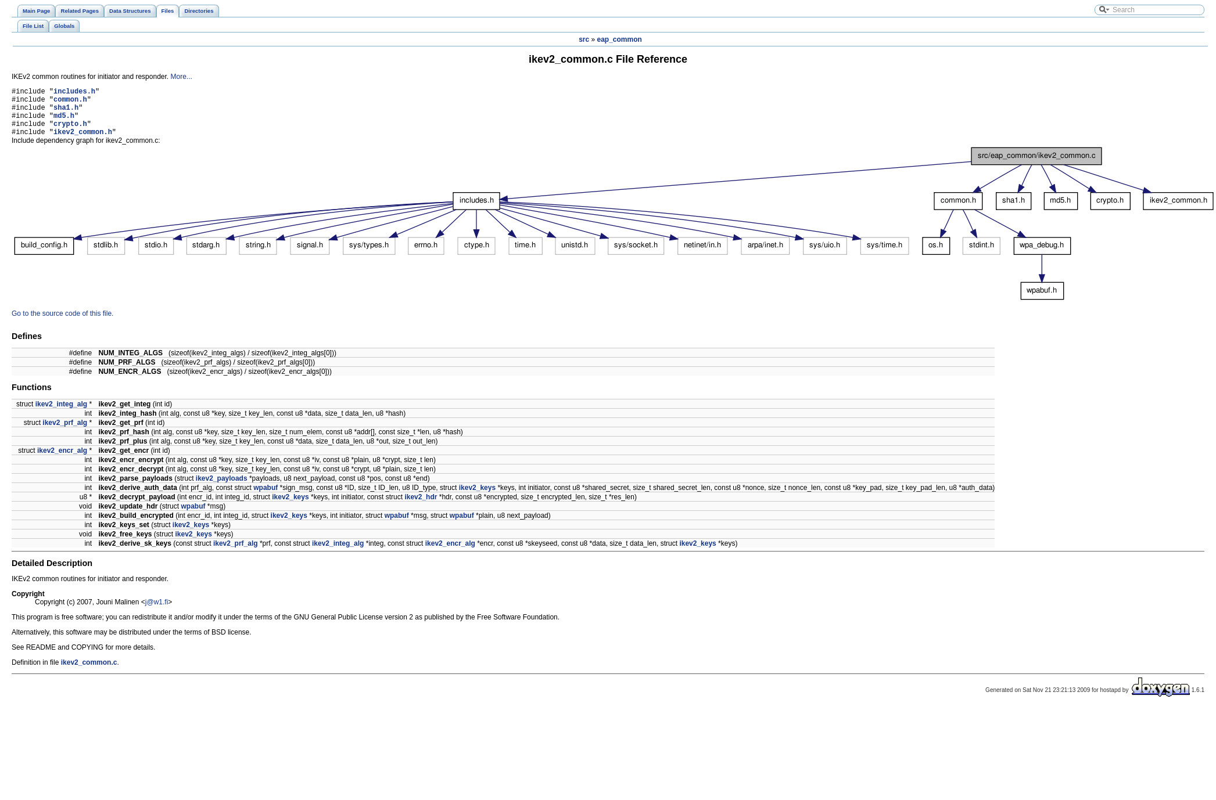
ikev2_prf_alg (64, 433)
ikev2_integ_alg (61, 414)
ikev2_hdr (420, 507)
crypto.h (70, 132)
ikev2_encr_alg (62, 461)
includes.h (74, 93)
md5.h (63, 122)
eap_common (619, 39)
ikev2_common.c (89, 673)
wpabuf (265, 498)
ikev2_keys (477, 498)
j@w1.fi (156, 612)
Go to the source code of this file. (62, 324)
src (584, 39)
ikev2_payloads (221, 489)
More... (181, 77)
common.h (70, 102)
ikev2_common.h (82, 142)
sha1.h (65, 112)
